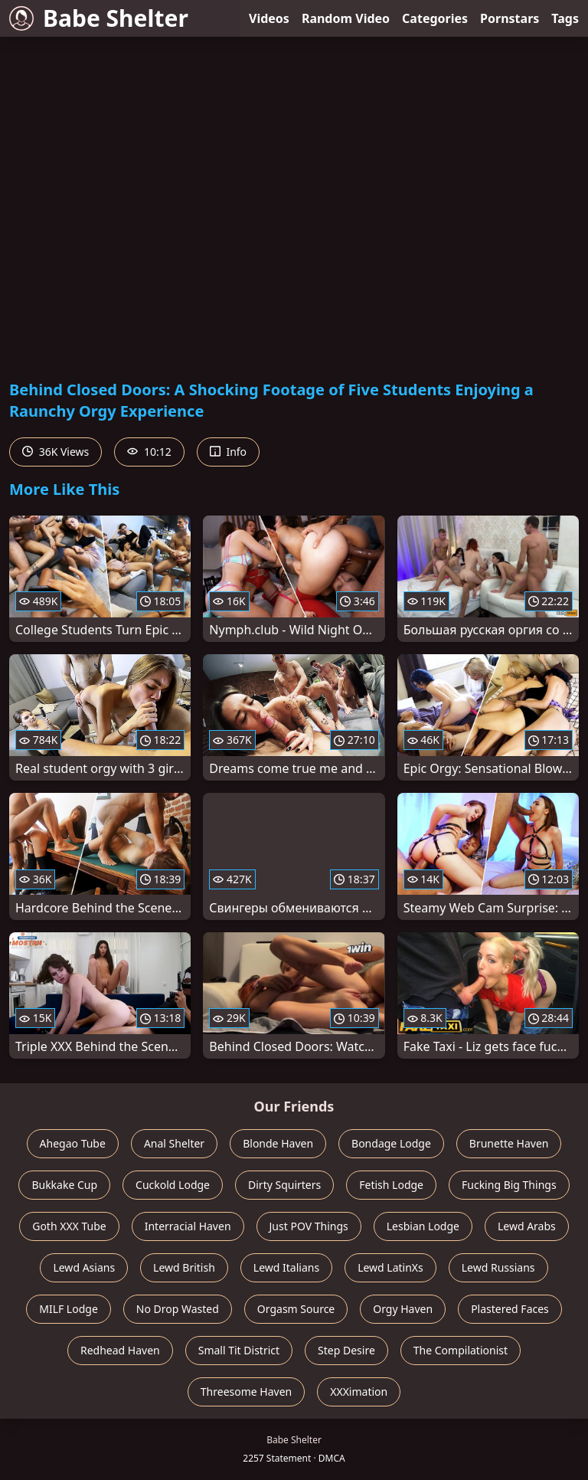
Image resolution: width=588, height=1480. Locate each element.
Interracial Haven (188, 1226)
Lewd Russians (498, 1267)
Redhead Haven (120, 1350)
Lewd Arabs (527, 1226)
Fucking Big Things (509, 1184)
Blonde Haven (278, 1143)
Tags (565, 18)
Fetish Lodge (391, 1184)
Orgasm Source (296, 1309)
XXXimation (358, 1391)
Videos (269, 18)
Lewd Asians (84, 1267)
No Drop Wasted (177, 1309)
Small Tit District (238, 1350)
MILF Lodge (68, 1309)
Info (228, 451)
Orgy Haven (403, 1309)
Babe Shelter (98, 18)
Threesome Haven (246, 1391)
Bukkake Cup (64, 1184)
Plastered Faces (510, 1309)
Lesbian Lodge (423, 1226)
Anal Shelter (174, 1143)
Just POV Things (309, 1226)
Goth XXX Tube (69, 1226)
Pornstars (509, 18)
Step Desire (346, 1350)
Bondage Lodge (391, 1143)
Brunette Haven (509, 1143)
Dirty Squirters (284, 1184)
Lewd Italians (286, 1267)
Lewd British (184, 1267)
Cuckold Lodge (173, 1184)
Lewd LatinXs (390, 1267)
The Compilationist (460, 1350)
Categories (435, 18)
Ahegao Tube (73, 1143)
